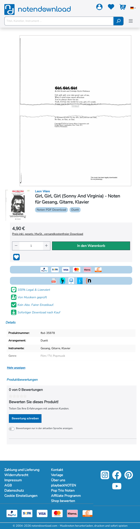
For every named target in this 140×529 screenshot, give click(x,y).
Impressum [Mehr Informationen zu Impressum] (13, 480)
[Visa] (42, 513)
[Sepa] (27, 513)
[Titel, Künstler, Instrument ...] (59, 21)
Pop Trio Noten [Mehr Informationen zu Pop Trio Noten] (63, 490)
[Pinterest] (129, 478)
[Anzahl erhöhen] (46, 246)
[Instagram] (105, 478)
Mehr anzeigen (16, 368)
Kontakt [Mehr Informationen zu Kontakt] (57, 469)
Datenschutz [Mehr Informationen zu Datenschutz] (14, 490)
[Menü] (131, 21)
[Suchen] (118, 21)
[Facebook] (117, 478)
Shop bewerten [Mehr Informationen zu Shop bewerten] (63, 501)
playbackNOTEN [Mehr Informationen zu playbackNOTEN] (63, 485)
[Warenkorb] (123, 7)
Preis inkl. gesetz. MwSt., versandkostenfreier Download (47, 234)
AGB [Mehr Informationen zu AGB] (8, 485)
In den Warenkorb (91, 245)
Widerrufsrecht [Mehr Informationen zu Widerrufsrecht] (16, 475)
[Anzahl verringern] (16, 246)
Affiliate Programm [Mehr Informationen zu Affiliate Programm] (66, 495)
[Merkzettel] (111, 7)
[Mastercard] (57, 513)
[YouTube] (117, 489)
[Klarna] (72, 513)
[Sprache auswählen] (133, 8)
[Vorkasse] (87, 513)
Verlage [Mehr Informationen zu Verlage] (57, 475)
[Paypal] (11, 513)
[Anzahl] (31, 246)
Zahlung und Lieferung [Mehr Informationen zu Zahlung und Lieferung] (21, 469)
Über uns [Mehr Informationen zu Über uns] (58, 480)
